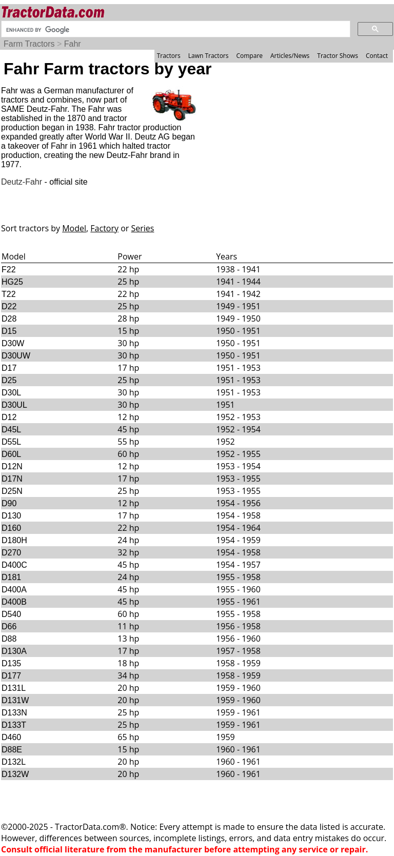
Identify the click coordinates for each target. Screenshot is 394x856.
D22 (9, 306)
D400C (14, 565)
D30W (13, 343)
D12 (9, 417)
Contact (377, 55)
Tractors (169, 55)
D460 (11, 737)
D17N (12, 478)
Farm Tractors (29, 43)
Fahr (72, 43)
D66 (9, 626)
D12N (12, 466)
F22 (9, 269)
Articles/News (289, 55)
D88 (9, 638)
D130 (11, 515)
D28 (9, 318)
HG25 (12, 281)
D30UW (16, 355)
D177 (11, 675)
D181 (11, 577)
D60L (11, 454)
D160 (11, 528)
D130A (14, 651)
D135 (11, 663)
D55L (11, 441)
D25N (12, 491)
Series (142, 228)
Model (74, 228)
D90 (9, 503)
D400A (14, 589)
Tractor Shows (337, 55)
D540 (11, 614)
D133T (14, 725)
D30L (11, 392)
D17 (9, 368)
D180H (14, 540)
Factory (104, 228)
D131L (14, 688)
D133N (14, 712)
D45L (11, 429)
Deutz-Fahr (21, 181)
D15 (9, 331)
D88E (12, 749)
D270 (11, 552)
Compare (249, 55)
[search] (174, 29)
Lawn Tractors (208, 55)
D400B (14, 602)
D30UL (14, 405)
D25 (9, 380)
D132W (15, 774)
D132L (14, 762)
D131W (15, 700)
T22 (9, 294)
